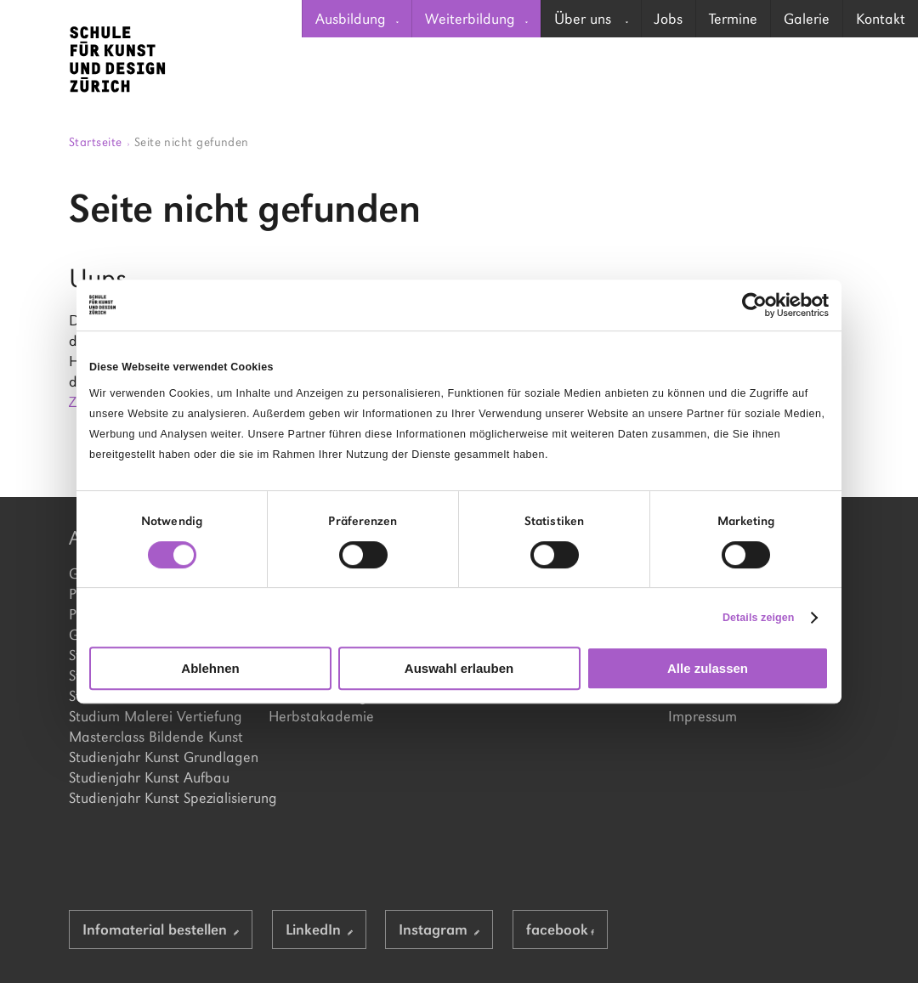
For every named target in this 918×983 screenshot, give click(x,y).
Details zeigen (758, 618)
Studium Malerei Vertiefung (155, 716)
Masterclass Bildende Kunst (156, 736)
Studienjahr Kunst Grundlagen (159, 757)
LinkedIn (319, 929)
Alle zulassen (707, 668)
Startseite (99, 141)
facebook (560, 929)
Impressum (702, 716)
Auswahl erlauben (459, 668)
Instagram (439, 929)
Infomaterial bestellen (160, 929)
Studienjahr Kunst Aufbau (149, 777)
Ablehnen (210, 668)
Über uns (591, 18)
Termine (733, 18)
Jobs (668, 18)
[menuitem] (356, 18)
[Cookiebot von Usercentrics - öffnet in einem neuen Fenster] (754, 305)
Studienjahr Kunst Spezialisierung (159, 797)
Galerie (807, 18)
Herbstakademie (321, 716)
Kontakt (880, 18)
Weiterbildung (476, 18)
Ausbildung (357, 18)
